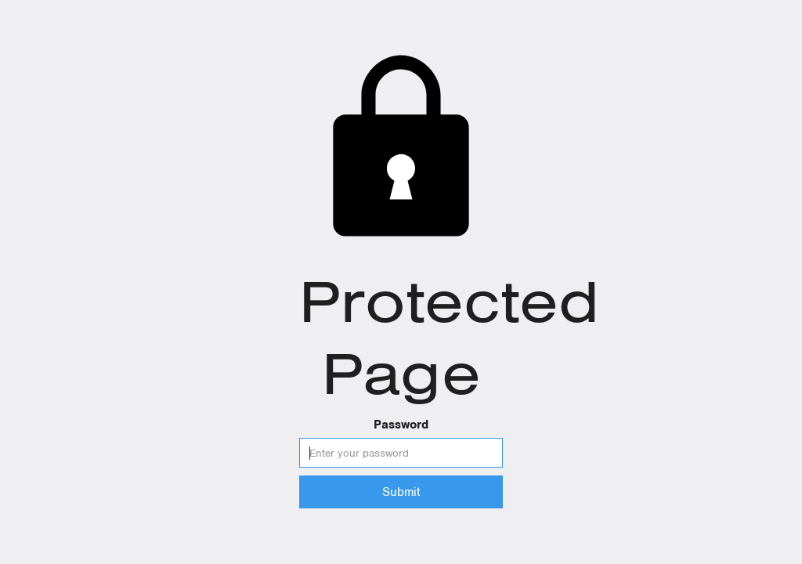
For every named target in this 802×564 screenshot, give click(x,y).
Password (401, 424)
